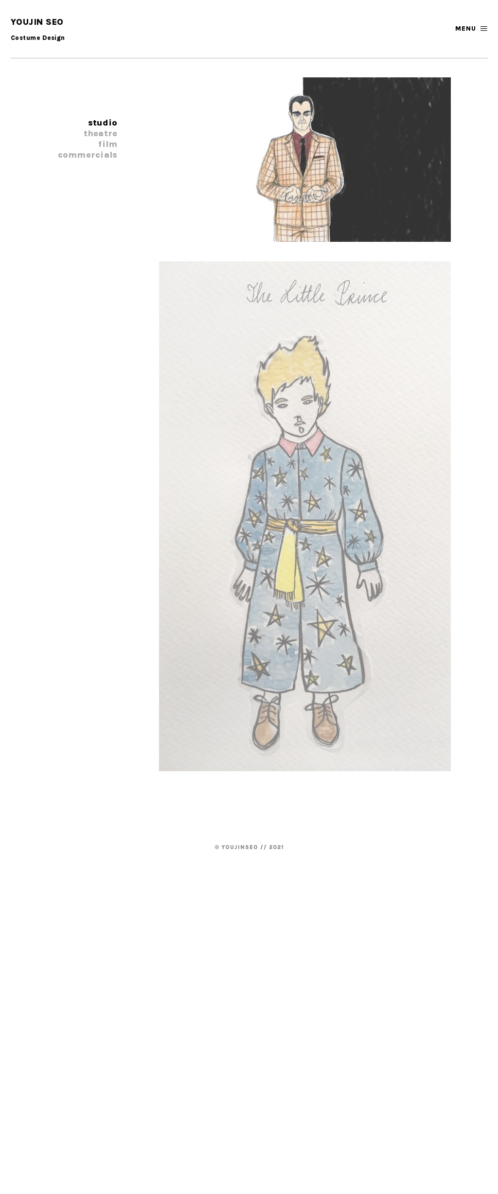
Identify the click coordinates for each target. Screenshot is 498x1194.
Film (107, 144)
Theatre (101, 133)
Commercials (88, 155)
